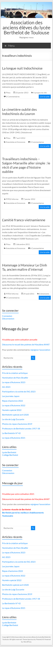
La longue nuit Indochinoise (22, 68)
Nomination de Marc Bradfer (15, 377)
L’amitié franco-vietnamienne (23, 220)
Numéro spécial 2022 (11, 410)
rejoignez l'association (40, 349)
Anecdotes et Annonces (15, 142)
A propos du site (40, 92)
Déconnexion (8, 318)
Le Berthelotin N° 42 (11, 433)
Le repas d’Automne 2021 (13, 437)
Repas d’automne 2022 (12, 400)
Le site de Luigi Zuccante (13, 419)
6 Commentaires (37, 248)
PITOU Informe (12, 199)
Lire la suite (44, 96)
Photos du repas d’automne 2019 (17, 424)
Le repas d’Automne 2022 (13, 405)
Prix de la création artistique (15, 373)
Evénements (44, 294)
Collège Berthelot (10, 455)
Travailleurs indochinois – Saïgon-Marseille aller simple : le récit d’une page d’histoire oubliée (26, 165)
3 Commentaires (13, 298)
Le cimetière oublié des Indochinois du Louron (19, 111)
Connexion (7, 316)
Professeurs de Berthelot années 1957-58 (21, 428)
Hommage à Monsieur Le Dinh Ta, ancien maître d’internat (24, 267)
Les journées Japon (10, 396)
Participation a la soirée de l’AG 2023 (18, 391)
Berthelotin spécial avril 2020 (15, 414)
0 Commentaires (37, 142)
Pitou (8, 92)
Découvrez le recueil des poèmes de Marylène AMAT (26, 344)
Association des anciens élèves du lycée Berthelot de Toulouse (26, 27)
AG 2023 (6, 387)
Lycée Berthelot (9, 452)
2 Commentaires (13, 96)
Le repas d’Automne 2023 (13, 382)
